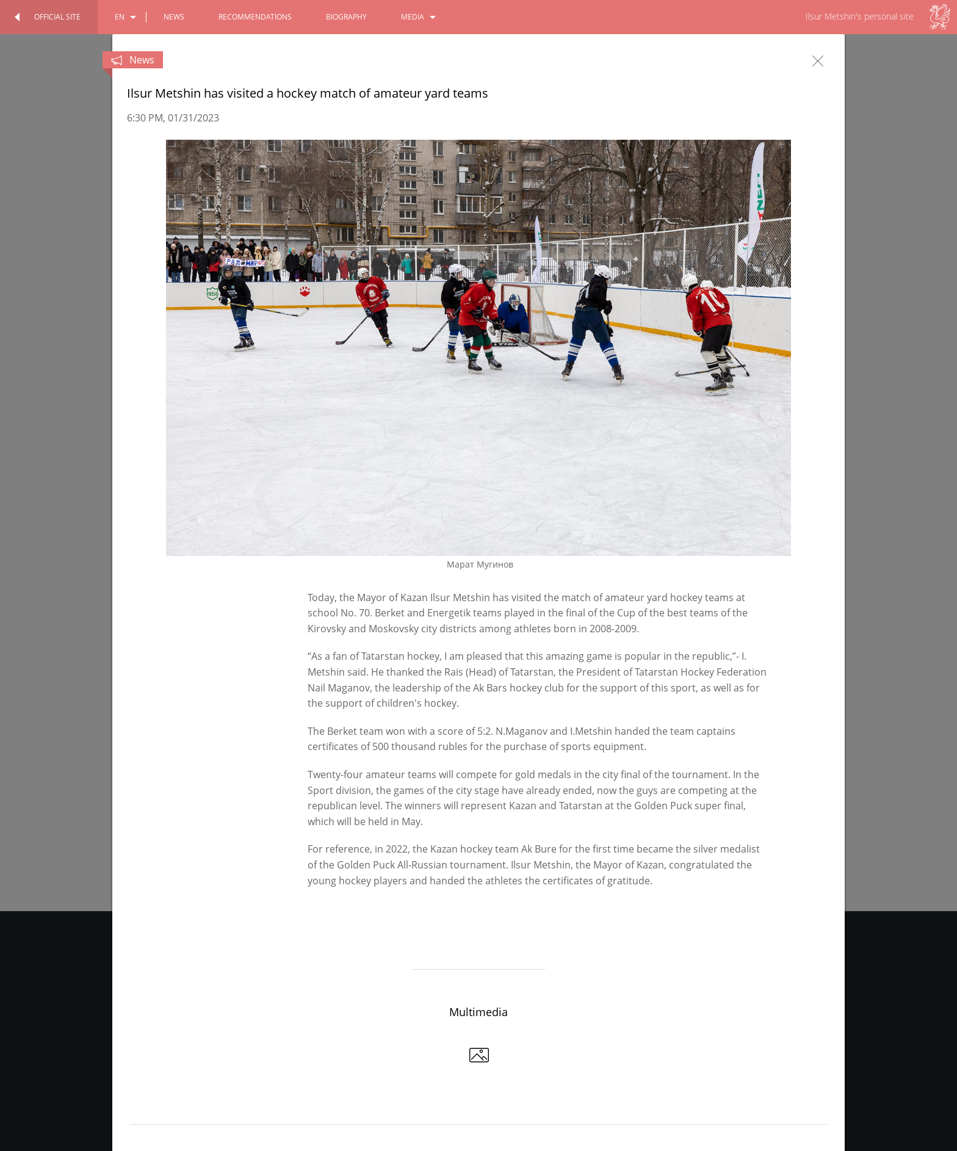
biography (346, 17)
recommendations (255, 17)
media (412, 17)
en (120, 17)
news (174, 17)
